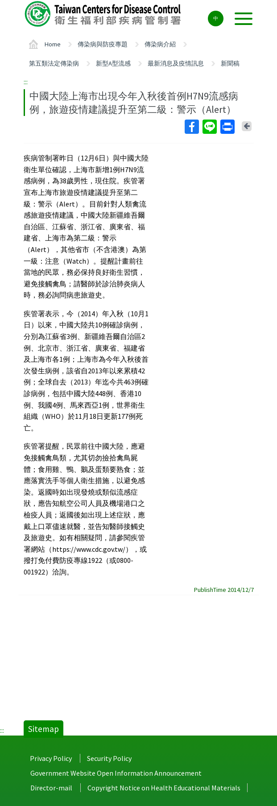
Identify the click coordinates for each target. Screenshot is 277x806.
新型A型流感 (113, 63)
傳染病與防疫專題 (103, 44)
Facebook (191, 127)
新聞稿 (230, 63)
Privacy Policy (51, 758)
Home (53, 44)
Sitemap (43, 728)
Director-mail (51, 787)
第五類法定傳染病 (54, 63)
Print (227, 127)
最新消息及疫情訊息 (176, 63)
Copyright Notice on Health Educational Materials (163, 787)
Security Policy (109, 758)
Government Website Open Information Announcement (116, 773)
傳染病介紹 (160, 44)
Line (209, 127)
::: (26, 81)
